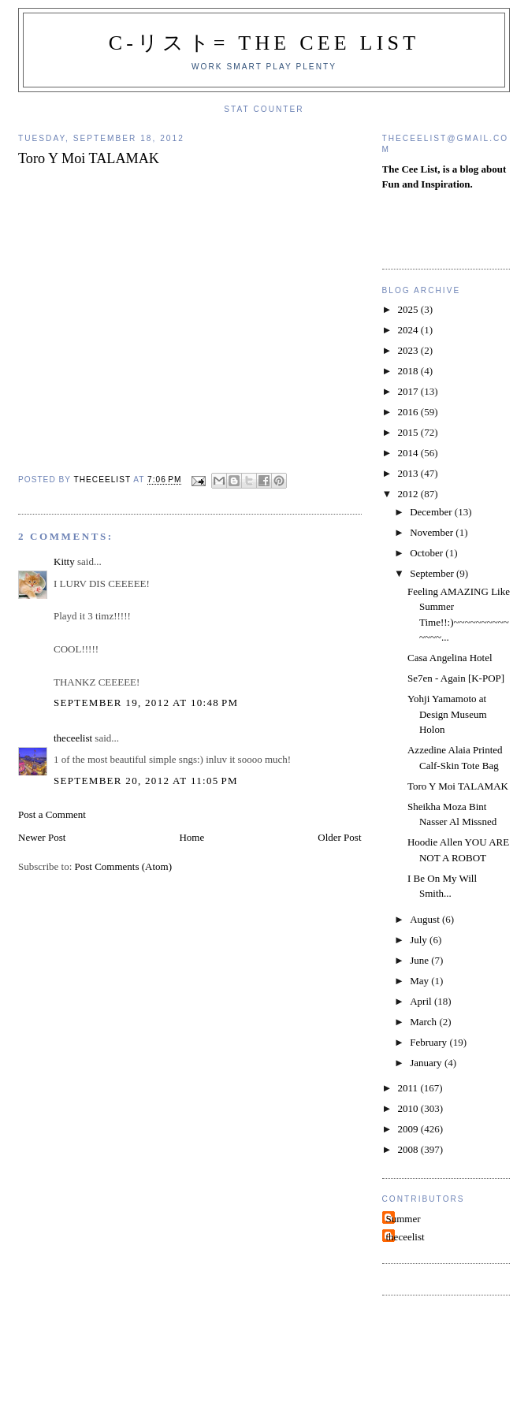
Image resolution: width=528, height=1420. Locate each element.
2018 (409, 371)
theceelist (73, 738)
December (432, 512)
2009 (409, 1129)
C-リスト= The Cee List (264, 43)
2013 (409, 473)
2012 (409, 494)
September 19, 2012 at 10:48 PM (146, 702)
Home (191, 837)
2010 (409, 1108)
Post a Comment (52, 814)
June (420, 960)
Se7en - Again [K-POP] (455, 678)
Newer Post (41, 837)
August (426, 919)
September (433, 573)
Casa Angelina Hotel (450, 658)
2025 (409, 309)
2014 (409, 453)
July (419, 940)
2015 (409, 432)
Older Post (339, 837)
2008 (409, 1149)
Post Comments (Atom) (124, 866)
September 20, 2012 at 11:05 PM (146, 780)
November (432, 532)
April (422, 1001)
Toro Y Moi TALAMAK (457, 786)
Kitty (64, 561)
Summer (403, 1219)
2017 (409, 391)
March (424, 1022)
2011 (409, 1088)
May (420, 981)
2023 (409, 350)
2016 (409, 412)
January (427, 1063)
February (429, 1042)
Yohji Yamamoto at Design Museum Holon (447, 714)
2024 (409, 330)
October (427, 553)
